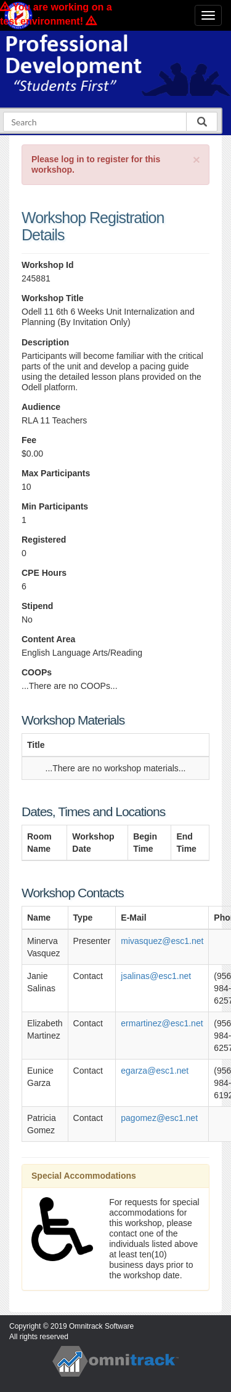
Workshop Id (48, 265)
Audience (41, 407)
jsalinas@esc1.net (156, 976)
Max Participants (56, 473)
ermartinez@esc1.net (162, 1023)
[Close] (196, 159)
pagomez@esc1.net (159, 1118)
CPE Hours (44, 573)
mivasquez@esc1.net (162, 941)
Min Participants (55, 506)
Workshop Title (53, 298)
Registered (44, 540)
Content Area (48, 639)
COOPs (37, 672)
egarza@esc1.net (154, 1070)
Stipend (37, 606)
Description (45, 342)
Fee (29, 440)
